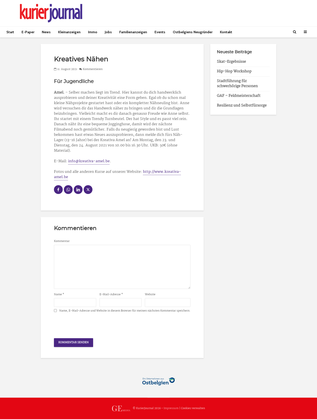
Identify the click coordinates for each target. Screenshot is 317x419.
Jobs (108, 32)
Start (10, 32)
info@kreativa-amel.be (89, 161)
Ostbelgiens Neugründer (192, 32)
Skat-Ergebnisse (231, 62)
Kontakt (226, 32)
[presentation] (87, 324)
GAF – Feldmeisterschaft (238, 96)
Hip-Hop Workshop (234, 71)
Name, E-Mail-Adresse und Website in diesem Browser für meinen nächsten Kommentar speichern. (124, 311)
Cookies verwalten (193, 408)
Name (59, 294)
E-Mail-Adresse (111, 294)
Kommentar (62, 241)
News (46, 32)
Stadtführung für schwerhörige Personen (237, 83)
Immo (92, 32)
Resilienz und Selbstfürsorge (242, 106)
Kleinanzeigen (69, 32)
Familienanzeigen (133, 32)
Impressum (171, 408)
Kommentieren (93, 69)
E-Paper (28, 32)
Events (160, 32)
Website (150, 294)
